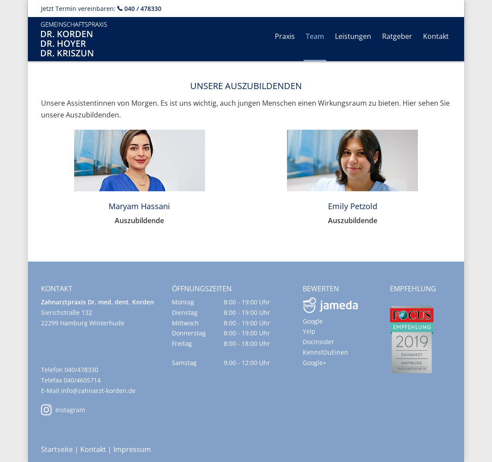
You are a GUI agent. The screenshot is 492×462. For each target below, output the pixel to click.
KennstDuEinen (325, 352)
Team (315, 36)
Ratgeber (397, 36)
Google (313, 321)
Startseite (57, 449)
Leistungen (353, 36)
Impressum (132, 449)
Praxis (285, 36)
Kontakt (436, 36)
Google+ (314, 363)
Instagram (63, 410)
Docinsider (318, 342)
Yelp (309, 331)
